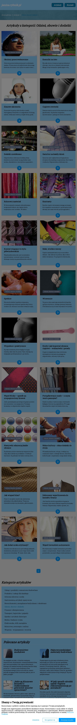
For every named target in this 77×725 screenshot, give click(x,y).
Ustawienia (35, 720)
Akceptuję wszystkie (67, 720)
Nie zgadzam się (50, 720)
